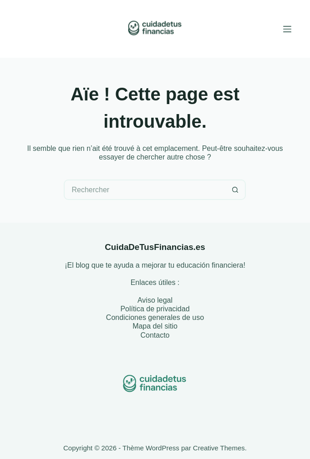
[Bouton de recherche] (235, 190)
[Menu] (287, 29)
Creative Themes (219, 448)
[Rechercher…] (144, 190)
